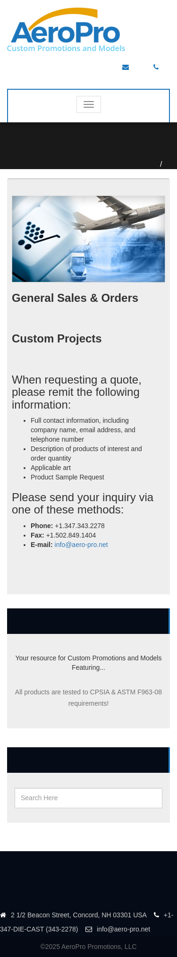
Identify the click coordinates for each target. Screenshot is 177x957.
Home (157, 164)
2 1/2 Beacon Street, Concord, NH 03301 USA (73, 915)
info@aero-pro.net (81, 544)
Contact (168, 164)
